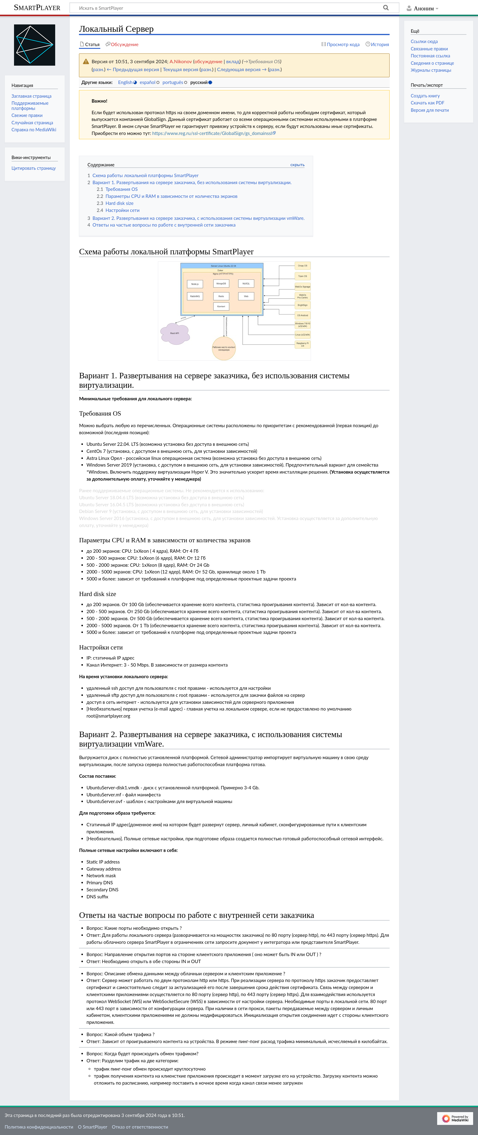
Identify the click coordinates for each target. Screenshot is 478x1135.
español (147, 82)
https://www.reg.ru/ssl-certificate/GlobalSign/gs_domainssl (212, 133)
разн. (98, 69)
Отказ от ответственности (140, 1127)
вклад (232, 61)
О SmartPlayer (92, 1127)
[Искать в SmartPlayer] (234, 8)
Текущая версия (180, 69)
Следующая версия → (242, 69)
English (125, 82)
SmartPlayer (37, 7)
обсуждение (208, 61)
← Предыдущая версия (133, 69)
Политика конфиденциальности (39, 1127)
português (172, 82)
